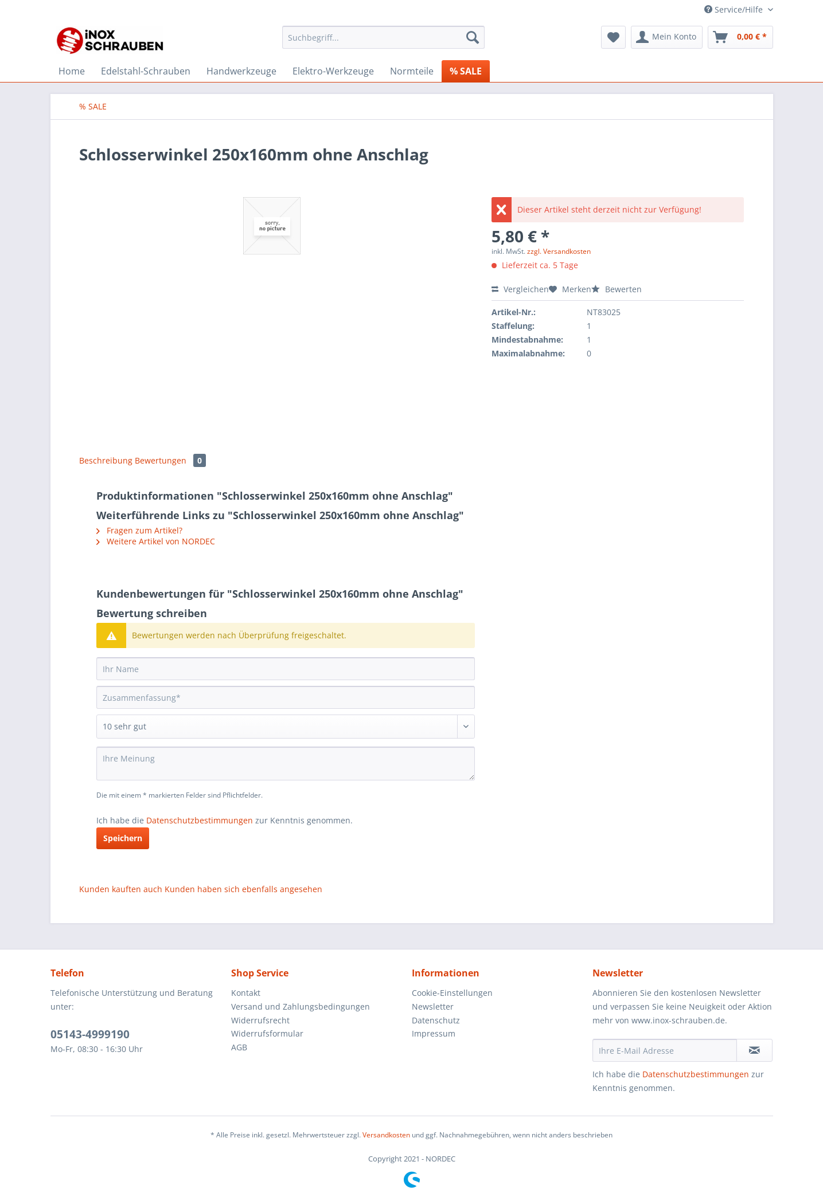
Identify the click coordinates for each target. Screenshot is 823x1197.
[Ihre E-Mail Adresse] (664, 1050)
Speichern (122, 838)
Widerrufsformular (267, 1033)
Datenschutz (436, 1020)
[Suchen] (473, 37)
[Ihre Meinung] (285, 763)
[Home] (71, 71)
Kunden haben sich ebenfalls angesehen (243, 889)
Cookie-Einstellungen (452, 992)
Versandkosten (386, 1135)
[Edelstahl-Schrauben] (145, 71)
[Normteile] (412, 71)
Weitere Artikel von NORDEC (155, 541)
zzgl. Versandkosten (559, 251)
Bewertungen (170, 460)
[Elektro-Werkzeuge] (333, 71)
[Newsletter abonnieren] (754, 1050)
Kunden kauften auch (120, 889)
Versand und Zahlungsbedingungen (300, 1006)
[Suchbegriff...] (383, 37)
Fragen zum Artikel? (139, 530)
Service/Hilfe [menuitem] (734, 9)
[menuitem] (383, 43)
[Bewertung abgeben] (285, 727)
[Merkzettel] (613, 37)
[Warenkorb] (740, 37)
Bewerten (616, 289)
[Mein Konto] (667, 37)
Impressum (433, 1033)
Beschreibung (105, 460)
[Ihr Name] (285, 668)
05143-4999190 (90, 1034)
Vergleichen (520, 289)
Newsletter (433, 1006)
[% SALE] (466, 71)
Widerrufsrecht (260, 1020)
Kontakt (245, 992)
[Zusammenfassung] (285, 697)
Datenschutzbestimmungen (199, 820)
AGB (239, 1047)
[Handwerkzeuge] (241, 71)
